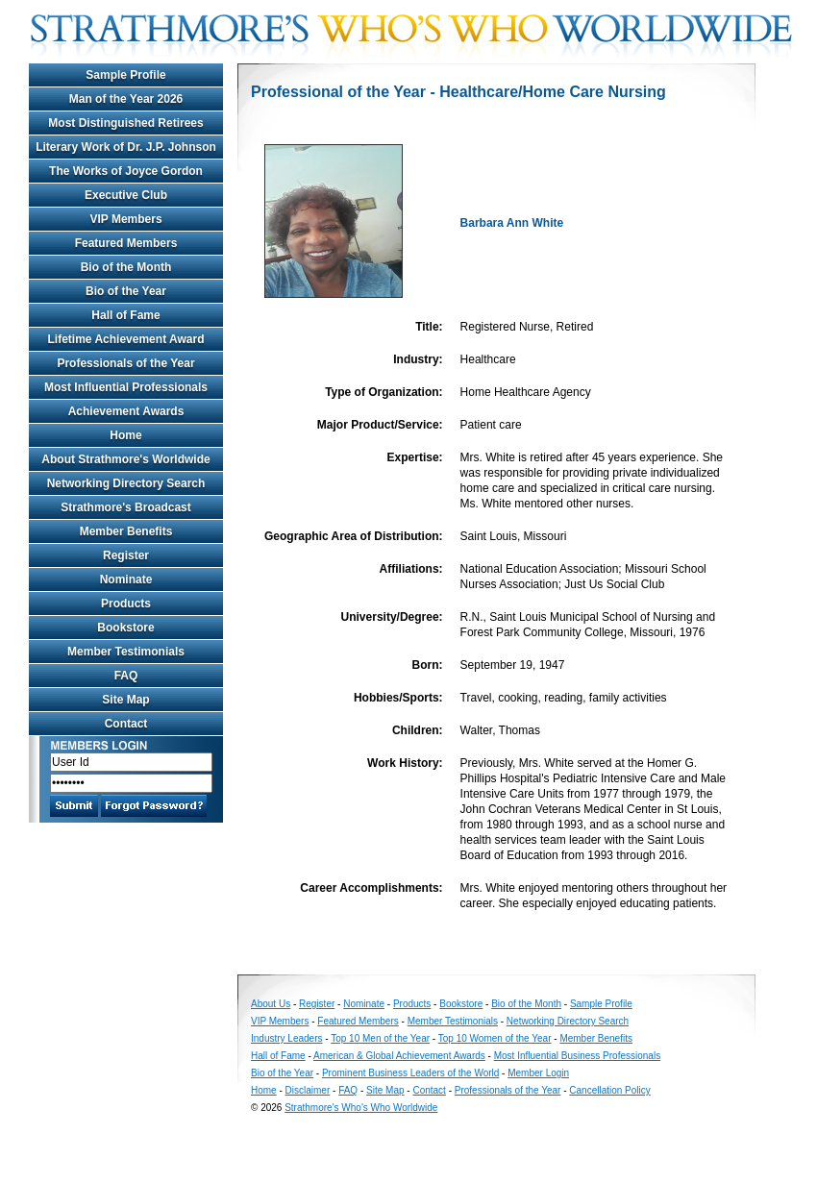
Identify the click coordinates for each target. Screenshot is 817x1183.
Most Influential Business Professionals (577, 1055)
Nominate (126, 579)
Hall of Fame (125, 315)
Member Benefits (126, 531)
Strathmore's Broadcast (126, 507)
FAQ (126, 675)
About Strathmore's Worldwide (125, 459)
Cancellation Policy (610, 1090)
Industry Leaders (287, 1038)
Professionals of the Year (125, 363)
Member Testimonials (126, 651)
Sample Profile (125, 75)
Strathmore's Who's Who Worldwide (361, 1107)
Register (126, 555)
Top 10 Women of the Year (495, 1038)
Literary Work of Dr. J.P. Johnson (126, 147)
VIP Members (125, 219)
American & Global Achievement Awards (399, 1055)
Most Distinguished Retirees (125, 123)
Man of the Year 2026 (126, 99)
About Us (270, 1003)
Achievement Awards (126, 411)
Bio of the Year (126, 291)
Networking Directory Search (126, 483)
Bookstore (125, 627)
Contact (126, 723)
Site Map (125, 699)
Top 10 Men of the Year (380, 1038)
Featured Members (126, 243)
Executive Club (126, 195)
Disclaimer (308, 1090)
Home (125, 435)
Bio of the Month (126, 267)
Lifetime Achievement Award (126, 339)
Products (126, 603)
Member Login (538, 1073)
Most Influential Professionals (126, 387)
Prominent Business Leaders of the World (410, 1073)
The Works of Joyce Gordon (126, 171)
